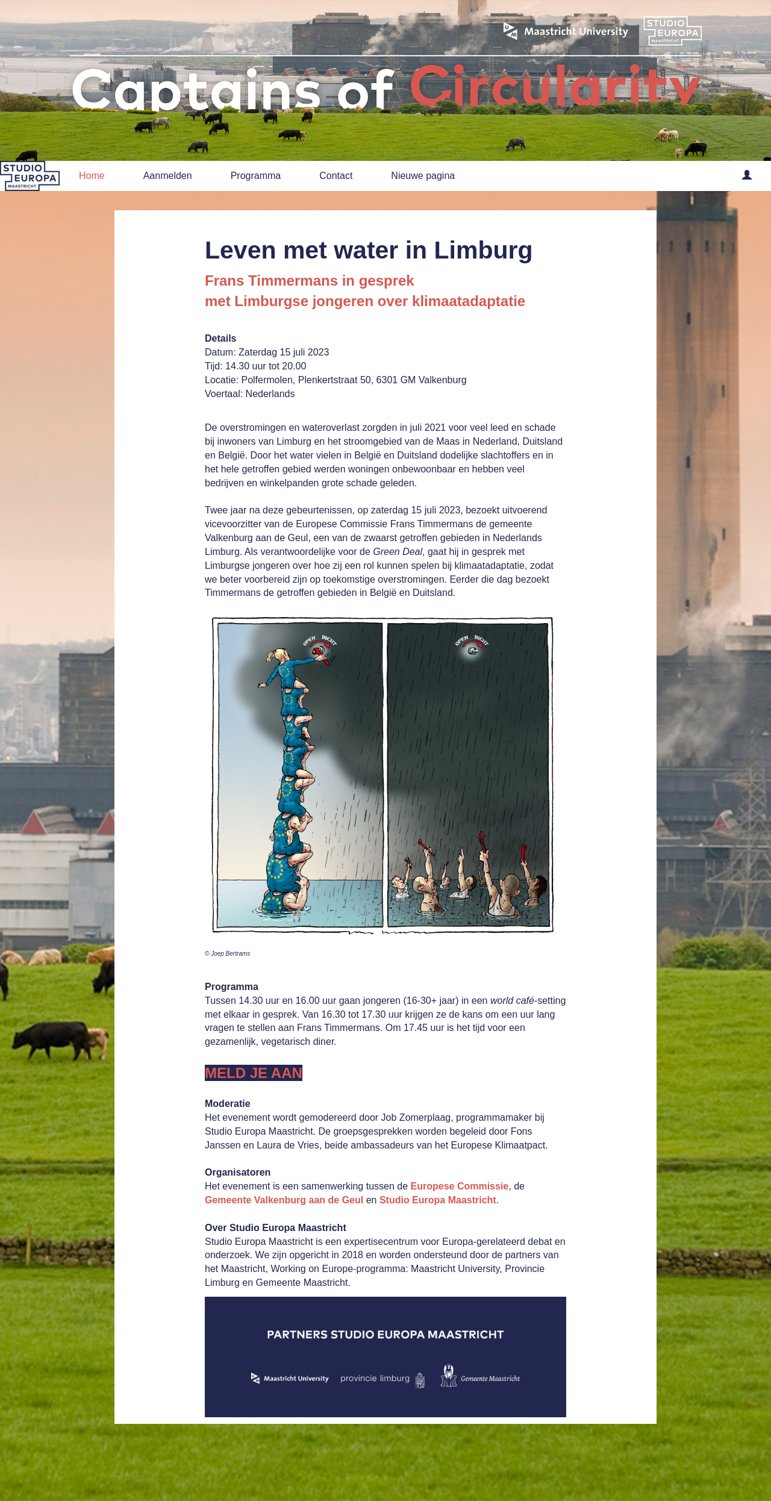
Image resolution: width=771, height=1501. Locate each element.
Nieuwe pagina (423, 176)
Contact (335, 176)
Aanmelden (167, 176)
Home (92, 176)
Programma (256, 176)
